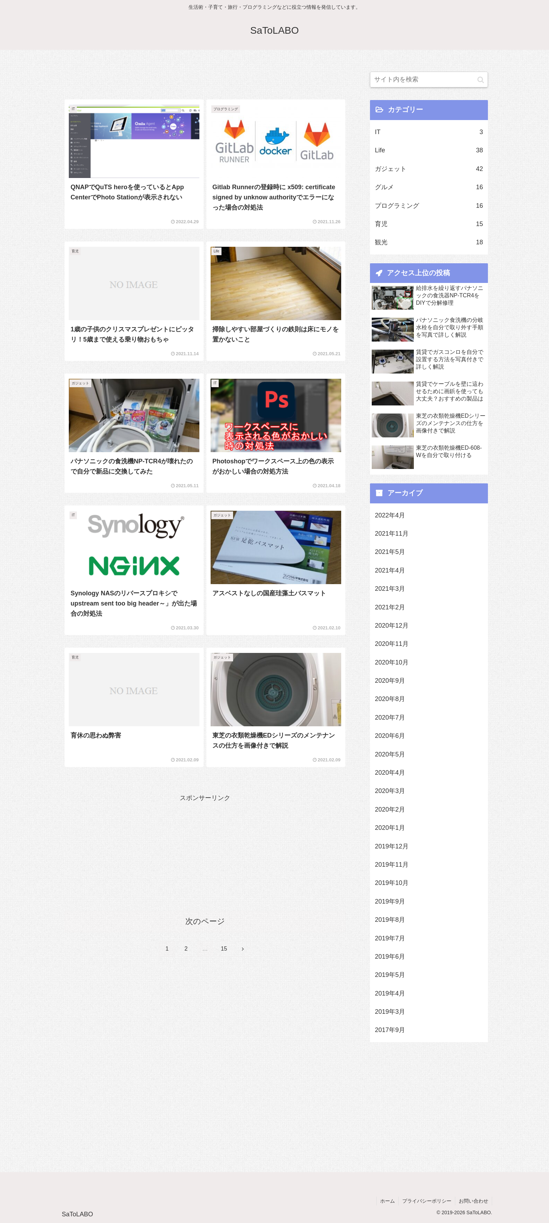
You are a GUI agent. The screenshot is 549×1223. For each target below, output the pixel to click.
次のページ (205, 921)
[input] (429, 79)
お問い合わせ (473, 1201)
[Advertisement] (205, 74)
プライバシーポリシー (426, 1201)
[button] (481, 79)
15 (224, 949)
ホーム (387, 1201)
